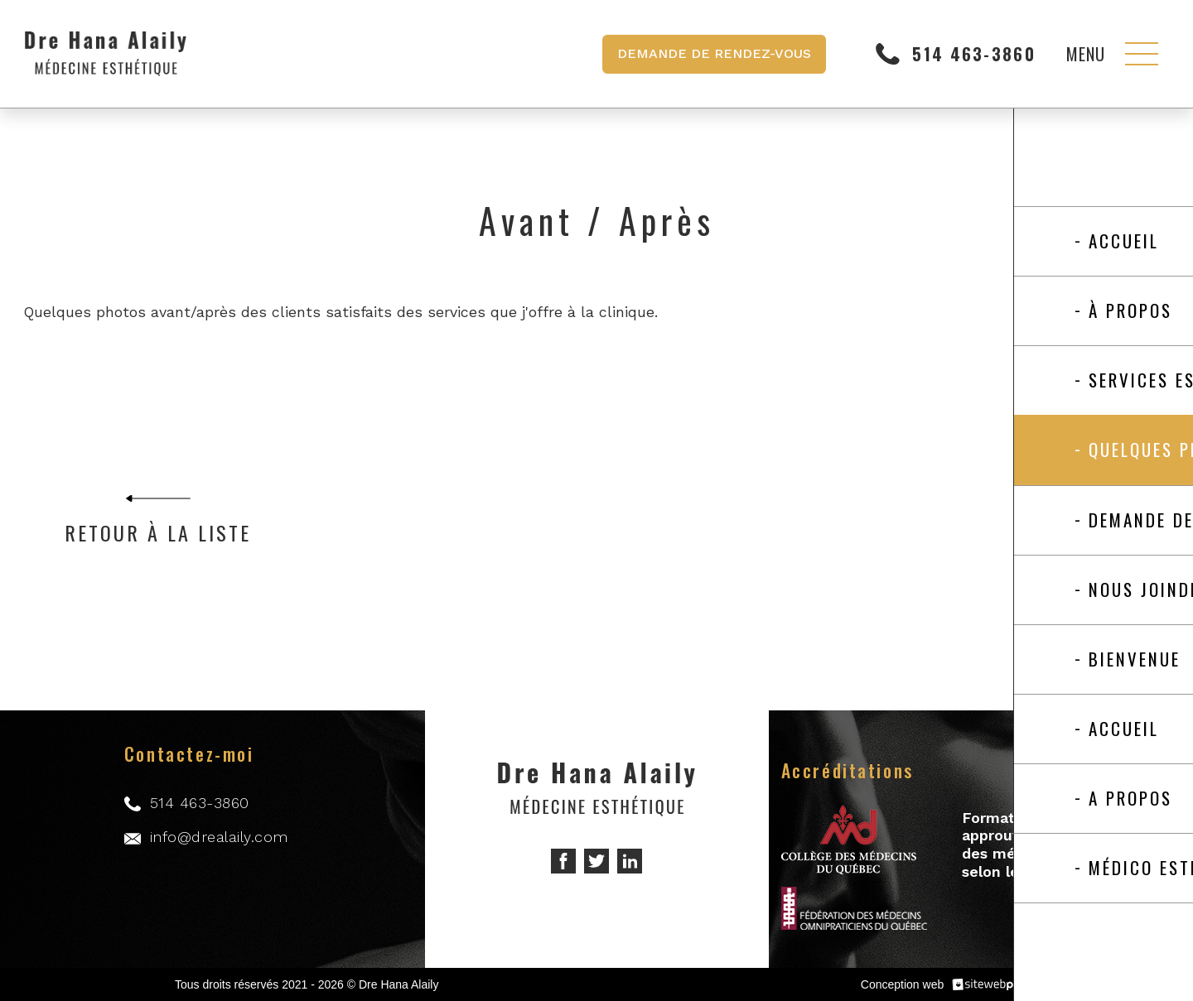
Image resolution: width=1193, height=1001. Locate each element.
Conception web (902, 984)
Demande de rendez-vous (714, 53)
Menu (1085, 53)
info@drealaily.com (219, 836)
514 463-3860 (974, 54)
